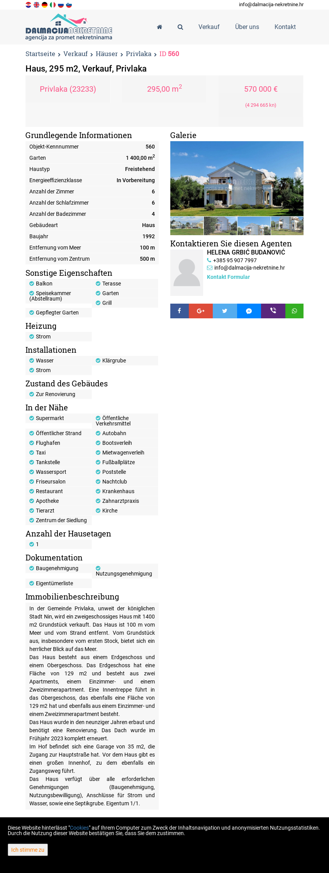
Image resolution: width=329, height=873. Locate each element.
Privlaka (138, 54)
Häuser (107, 54)
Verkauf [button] (209, 27)
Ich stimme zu (27, 850)
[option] (187, 225)
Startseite (40, 53)
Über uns (247, 27)
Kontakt (285, 27)
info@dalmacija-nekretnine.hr (271, 4)
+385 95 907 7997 (235, 260)
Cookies (79, 828)
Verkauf (75, 54)
